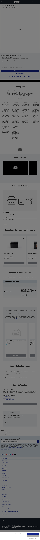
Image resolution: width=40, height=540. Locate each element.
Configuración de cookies (33, 538)
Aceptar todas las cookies (33, 533)
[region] (20, 536)
